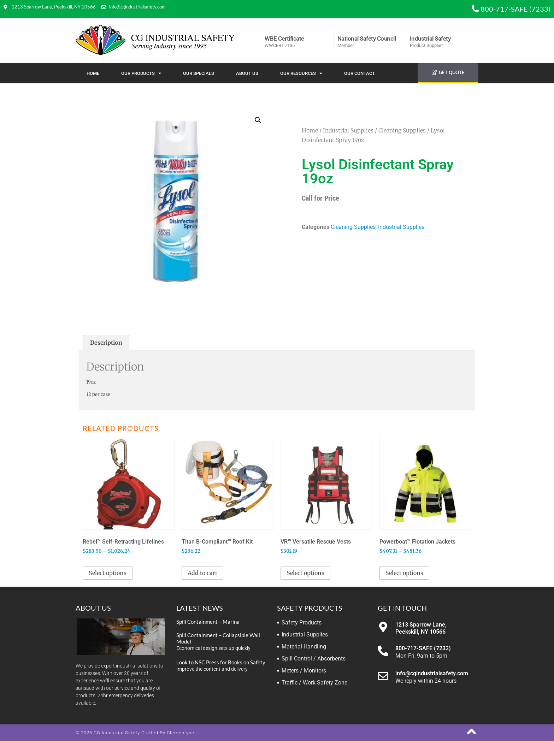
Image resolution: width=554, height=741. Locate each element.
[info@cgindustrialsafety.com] (383, 676)
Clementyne (180, 732)
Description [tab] (106, 342)
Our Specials (198, 73)
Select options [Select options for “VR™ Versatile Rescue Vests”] (305, 572)
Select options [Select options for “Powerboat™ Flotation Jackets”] (404, 572)
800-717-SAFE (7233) (423, 648)
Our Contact (359, 73)
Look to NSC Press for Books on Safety (220, 662)
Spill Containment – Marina (208, 621)
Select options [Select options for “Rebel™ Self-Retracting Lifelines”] (107, 572)
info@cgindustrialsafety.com (431, 673)
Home (93, 73)
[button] (258, 120)
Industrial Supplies (348, 130)
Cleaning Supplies (402, 130)
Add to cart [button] (202, 572)
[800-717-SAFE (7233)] (383, 651)
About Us (247, 73)
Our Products (141, 73)
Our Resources (301, 73)
